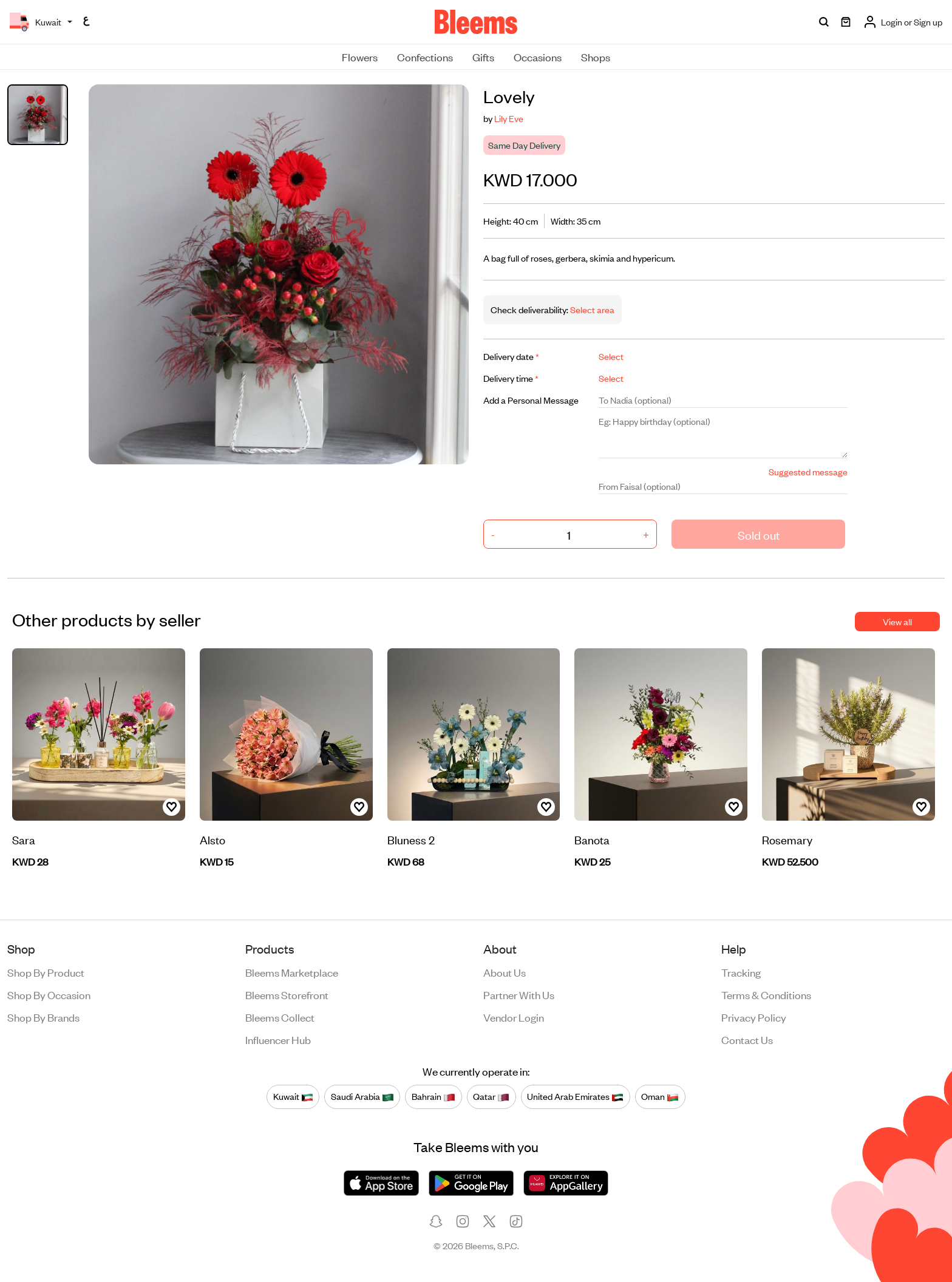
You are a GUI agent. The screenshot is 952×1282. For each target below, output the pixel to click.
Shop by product (45, 972)
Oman (660, 1096)
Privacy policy (753, 1016)
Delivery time (511, 377)
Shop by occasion (48, 994)
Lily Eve (508, 118)
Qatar (491, 1096)
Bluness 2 (411, 839)
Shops (595, 56)
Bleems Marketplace (291, 972)
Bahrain (433, 1096)
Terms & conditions (766, 994)
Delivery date (511, 356)
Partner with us (518, 994)
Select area (591, 309)
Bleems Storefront (286, 994)
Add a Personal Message (531, 399)
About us (504, 972)
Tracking (741, 972)
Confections (425, 56)
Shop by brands (43, 1016)
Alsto (212, 839)
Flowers (360, 56)
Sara (23, 839)
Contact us (747, 1039)
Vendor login (513, 1016)
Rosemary (787, 839)
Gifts (483, 56)
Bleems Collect (279, 1016)
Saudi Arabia (362, 1096)
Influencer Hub (278, 1039)
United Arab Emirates (575, 1096)
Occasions (538, 56)
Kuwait (293, 1096)
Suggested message (808, 471)
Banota (592, 839)
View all (897, 621)
